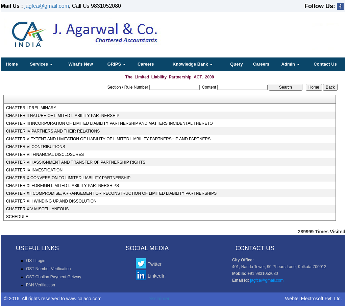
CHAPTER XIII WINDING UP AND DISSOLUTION (51, 201)
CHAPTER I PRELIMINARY (31, 107)
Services (41, 64)
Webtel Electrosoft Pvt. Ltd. (313, 298)
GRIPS (116, 64)
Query (236, 64)
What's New (80, 64)
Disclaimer (158, 298)
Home (12, 64)
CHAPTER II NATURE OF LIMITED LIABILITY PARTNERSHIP (62, 115)
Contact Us (325, 64)
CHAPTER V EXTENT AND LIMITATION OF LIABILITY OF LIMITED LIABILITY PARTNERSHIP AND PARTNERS (108, 139)
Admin (290, 64)
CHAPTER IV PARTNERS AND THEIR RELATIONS (53, 131)
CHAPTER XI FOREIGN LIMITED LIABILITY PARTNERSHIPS (62, 185)
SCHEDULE (17, 216)
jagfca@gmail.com (46, 6)
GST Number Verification (48, 268)
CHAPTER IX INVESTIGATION (34, 170)
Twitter (155, 264)
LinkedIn (157, 276)
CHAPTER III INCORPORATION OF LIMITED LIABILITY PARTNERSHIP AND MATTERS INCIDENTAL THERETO (109, 123)
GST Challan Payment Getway (53, 277)
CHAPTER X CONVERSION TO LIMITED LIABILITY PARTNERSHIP (68, 177)
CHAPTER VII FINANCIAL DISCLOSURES (45, 154)
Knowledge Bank (193, 64)
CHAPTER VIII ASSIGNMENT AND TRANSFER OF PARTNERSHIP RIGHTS (75, 162)
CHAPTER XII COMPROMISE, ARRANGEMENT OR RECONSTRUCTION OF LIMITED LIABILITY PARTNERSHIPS (111, 193)
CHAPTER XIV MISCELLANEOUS (37, 209)
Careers (146, 64)
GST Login (35, 260)
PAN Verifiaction (40, 285)
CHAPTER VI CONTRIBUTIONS (35, 146)
